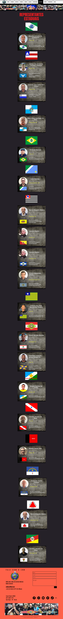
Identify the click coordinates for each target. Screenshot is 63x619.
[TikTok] (52, 597)
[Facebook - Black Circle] (34, 597)
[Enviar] (55, 587)
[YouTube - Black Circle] (43, 597)
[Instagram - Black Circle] (38, 597)
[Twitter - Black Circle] (47, 597)
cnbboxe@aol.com (10, 587)
